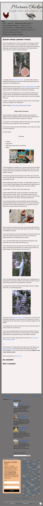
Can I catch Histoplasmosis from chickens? (24, 417)
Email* (5, 480)
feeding (35, 476)
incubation (37, 485)
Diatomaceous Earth (27, 472)
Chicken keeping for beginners (11, 25)
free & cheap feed (28, 478)
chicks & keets (33, 465)
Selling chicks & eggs (35, 491)
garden (36, 479)
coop (34, 467)
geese (23, 481)
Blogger (31, 503)
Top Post (34, 493)
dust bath (24, 474)
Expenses (28, 476)
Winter (30, 495)
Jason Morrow (18, 503)
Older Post (36, 396)
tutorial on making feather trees (28, 86)
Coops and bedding (8, 27)
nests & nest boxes (32, 486)
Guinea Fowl (36, 483)
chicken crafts (18, 356)
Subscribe (11, 490)
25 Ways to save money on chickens (12, 34)
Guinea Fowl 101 (25, 25)
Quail (39, 488)
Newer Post (7, 396)
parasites (24, 488)
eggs (38, 474)
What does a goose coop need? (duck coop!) (23, 429)
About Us (10, 23)
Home (4, 23)
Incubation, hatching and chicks (23, 27)
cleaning (24, 467)
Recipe (26, 490)
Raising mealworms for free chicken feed (24, 441)
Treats (24, 495)
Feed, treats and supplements (10, 29)
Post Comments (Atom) (15, 399)
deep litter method (35, 470)
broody (30, 460)
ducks (36, 472)
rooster (31, 490)
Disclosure (17, 498)
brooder (24, 460)
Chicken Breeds (34, 462)
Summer (27, 493)
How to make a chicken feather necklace (21, 105)
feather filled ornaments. (18, 79)
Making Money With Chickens (23, 23)
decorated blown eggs (18, 317)
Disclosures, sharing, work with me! (12, 32)
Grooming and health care (27, 29)
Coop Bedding (26, 469)
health (27, 485)
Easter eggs (31, 474)
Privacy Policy (25, 498)
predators (31, 488)
